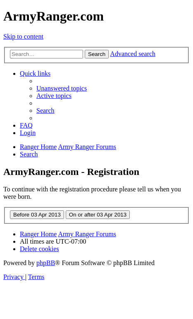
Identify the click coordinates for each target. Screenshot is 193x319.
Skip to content (23, 36)
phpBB (45, 262)
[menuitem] (61, 88)
